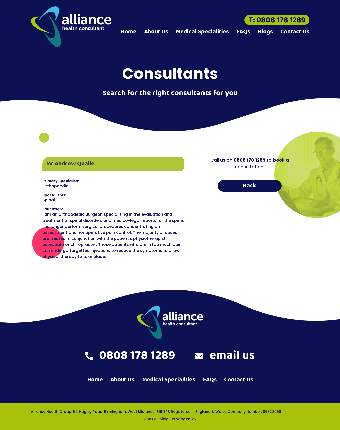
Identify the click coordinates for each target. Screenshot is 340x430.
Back (249, 186)
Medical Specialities (202, 32)
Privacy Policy (184, 418)
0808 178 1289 (130, 355)
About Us (156, 32)
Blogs (265, 32)
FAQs (243, 32)
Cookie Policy (156, 418)
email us (225, 355)
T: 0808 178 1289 (276, 20)
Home (129, 32)
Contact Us (294, 32)
